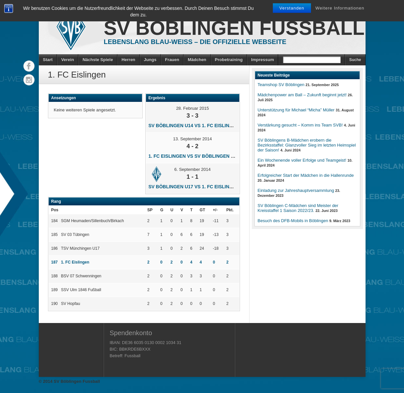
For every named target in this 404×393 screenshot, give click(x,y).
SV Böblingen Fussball (234, 28)
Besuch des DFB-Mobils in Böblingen (293, 220)
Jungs (150, 59)
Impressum (262, 59)
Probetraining (229, 59)
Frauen (172, 59)
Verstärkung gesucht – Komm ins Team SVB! (300, 125)
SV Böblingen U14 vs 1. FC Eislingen (194, 125)
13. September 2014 (192, 138)
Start (48, 59)
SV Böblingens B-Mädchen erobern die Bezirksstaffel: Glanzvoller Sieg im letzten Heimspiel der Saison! (307, 145)
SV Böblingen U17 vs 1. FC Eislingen (194, 186)
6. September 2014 (192, 169)
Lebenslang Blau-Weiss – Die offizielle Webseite (195, 41)
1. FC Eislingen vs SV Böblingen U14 (194, 156)
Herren (128, 59)
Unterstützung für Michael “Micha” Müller (296, 109)
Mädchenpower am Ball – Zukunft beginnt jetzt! (302, 94)
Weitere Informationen (339, 8)
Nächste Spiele (98, 59)
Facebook (29, 66)
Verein (67, 59)
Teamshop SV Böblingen (281, 84)
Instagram (29, 80)
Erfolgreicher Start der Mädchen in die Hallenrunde (306, 175)
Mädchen (197, 59)
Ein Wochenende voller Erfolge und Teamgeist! (302, 160)
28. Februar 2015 (192, 108)
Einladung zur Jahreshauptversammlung (296, 190)
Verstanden (291, 8)
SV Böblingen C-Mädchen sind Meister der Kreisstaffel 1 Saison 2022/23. (298, 208)
